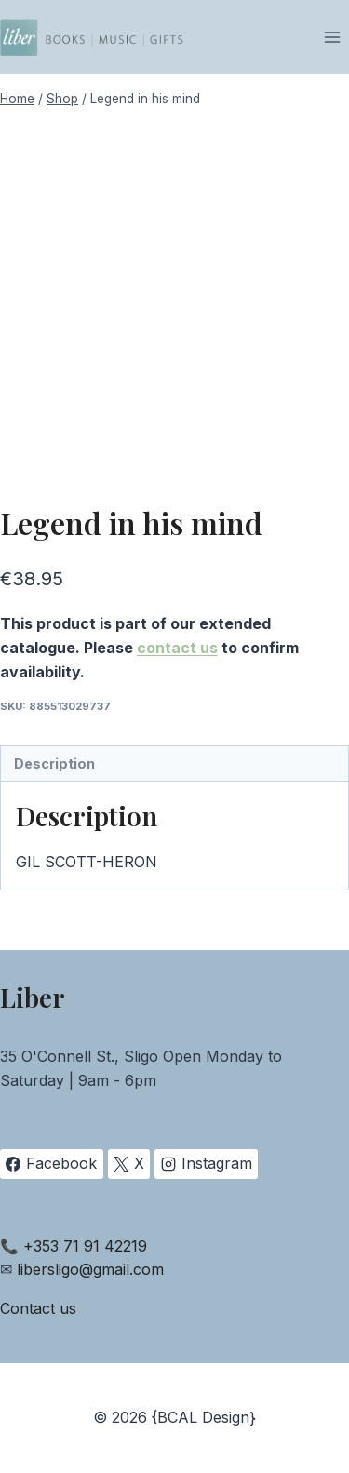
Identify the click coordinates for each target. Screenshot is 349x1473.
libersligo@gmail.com (90, 1269)
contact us (177, 647)
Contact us (38, 1308)
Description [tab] (54, 763)
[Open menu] (332, 36)
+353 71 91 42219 (85, 1246)
